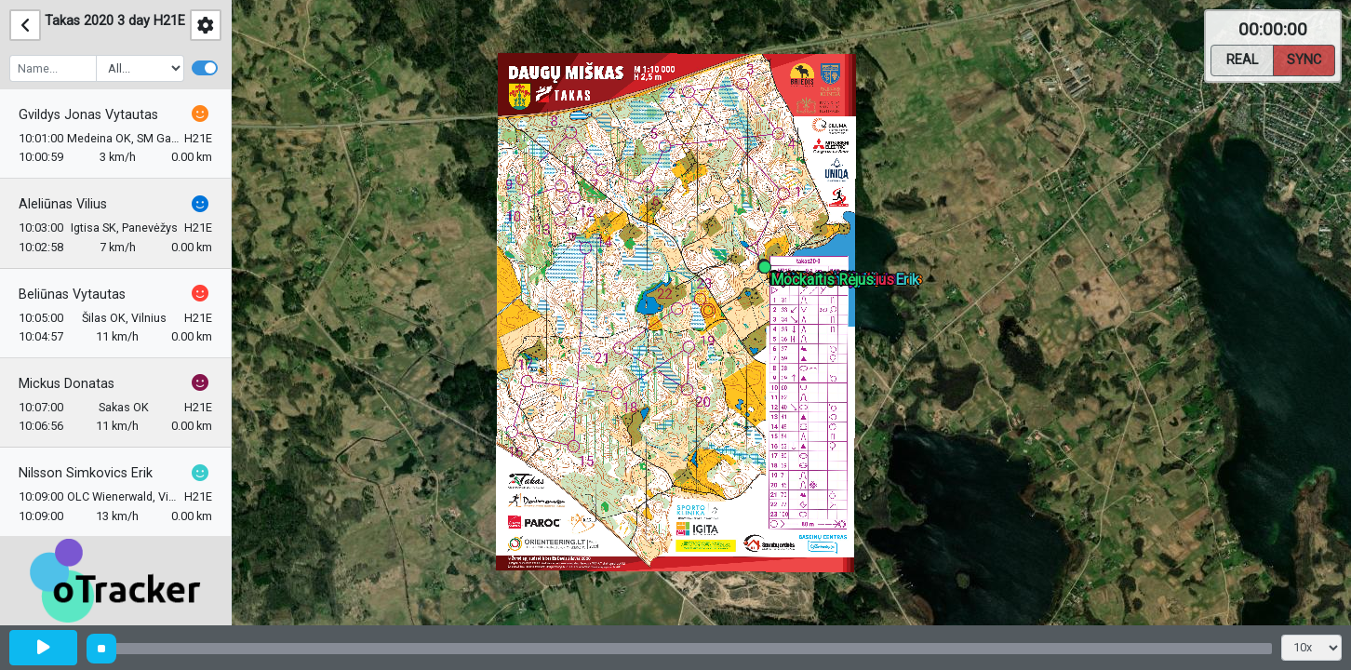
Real (1242, 58)
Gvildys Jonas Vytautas (88, 115)
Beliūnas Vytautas (72, 294)
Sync (1304, 58)
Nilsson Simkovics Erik (86, 473)
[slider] (101, 648)
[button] (768, 270)
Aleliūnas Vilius (63, 204)
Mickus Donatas (66, 384)
